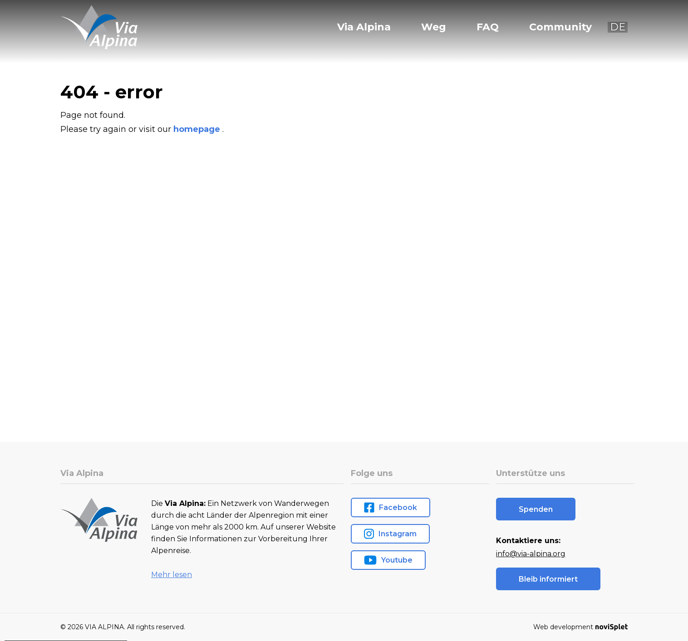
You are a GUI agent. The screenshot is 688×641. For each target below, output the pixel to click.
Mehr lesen (171, 574)
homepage (197, 129)
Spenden (536, 509)
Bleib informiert (548, 579)
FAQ (488, 27)
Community (560, 27)
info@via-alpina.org (530, 553)
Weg (433, 27)
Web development (580, 627)
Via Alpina (364, 27)
